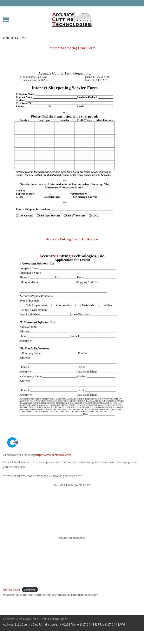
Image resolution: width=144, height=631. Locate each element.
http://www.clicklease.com (53, 455)
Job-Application (11, 589)
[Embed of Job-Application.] (72, 537)
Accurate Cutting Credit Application (72, 239)
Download (30, 589)
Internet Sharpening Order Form (72, 48)
